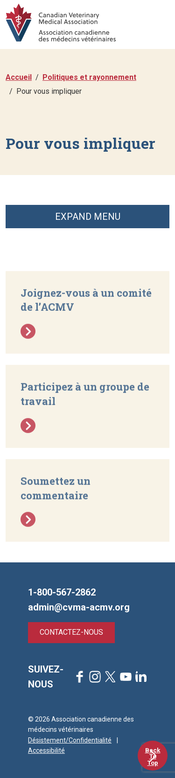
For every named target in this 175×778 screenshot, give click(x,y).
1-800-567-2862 (62, 592)
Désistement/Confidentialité (70, 740)
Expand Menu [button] (87, 216)
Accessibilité (46, 750)
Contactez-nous (71, 632)
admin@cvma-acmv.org (79, 607)
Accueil (19, 77)
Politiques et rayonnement (89, 77)
